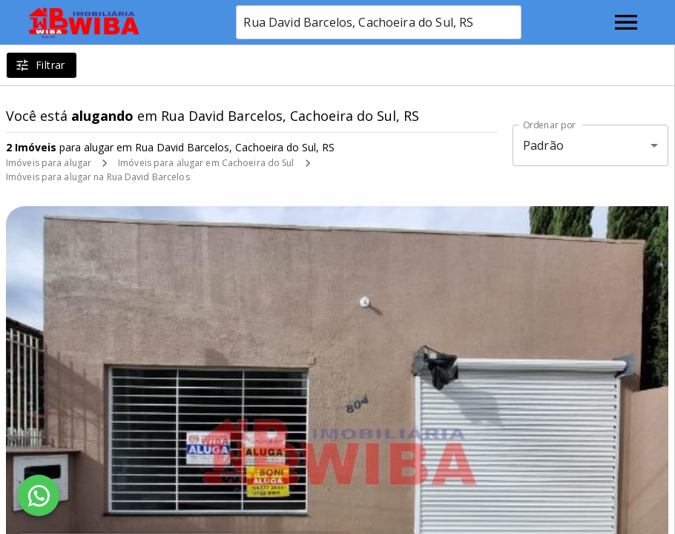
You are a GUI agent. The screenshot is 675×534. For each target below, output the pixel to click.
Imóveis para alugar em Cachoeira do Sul (206, 162)
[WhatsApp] (38, 495)
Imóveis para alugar (48, 162)
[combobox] (378, 22)
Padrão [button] (543, 145)
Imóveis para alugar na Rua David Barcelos (98, 177)
